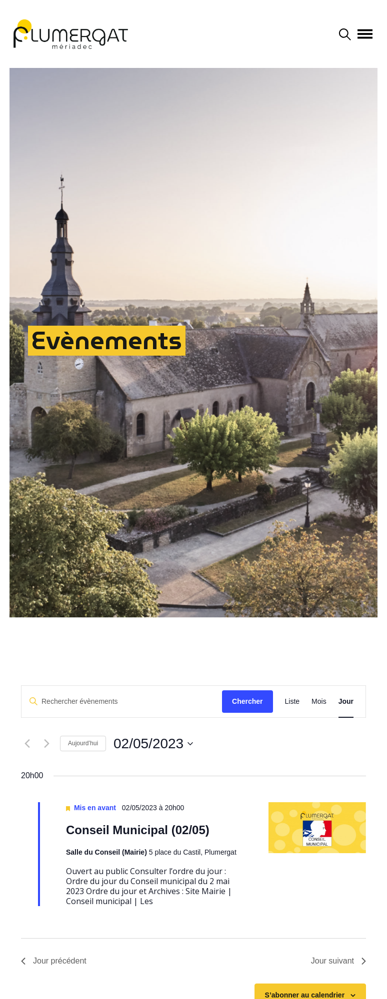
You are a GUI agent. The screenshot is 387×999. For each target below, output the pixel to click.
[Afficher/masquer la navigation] (365, 34)
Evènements (107, 340)
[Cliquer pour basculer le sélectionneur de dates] (153, 744)
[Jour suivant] (46, 744)
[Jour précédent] (27, 744)
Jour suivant (338, 961)
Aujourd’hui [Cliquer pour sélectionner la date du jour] (83, 743)
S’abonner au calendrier (305, 995)
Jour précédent (53, 961)
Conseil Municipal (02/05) (138, 830)
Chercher (247, 701)
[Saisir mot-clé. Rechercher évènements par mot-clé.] (122, 701)
